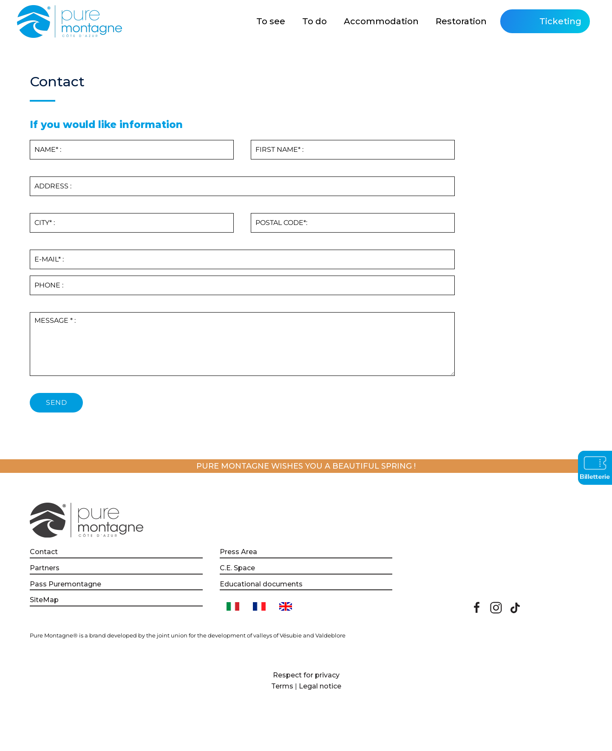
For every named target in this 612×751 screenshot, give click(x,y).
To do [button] (314, 21)
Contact (44, 552)
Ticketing (560, 21)
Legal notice (320, 686)
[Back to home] (71, 21)
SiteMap (44, 600)
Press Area (238, 552)
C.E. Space (237, 568)
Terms (282, 686)
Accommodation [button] (381, 21)
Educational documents (261, 584)
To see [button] (270, 21)
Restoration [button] (461, 21)
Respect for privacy (306, 675)
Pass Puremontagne (65, 584)
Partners (45, 568)
